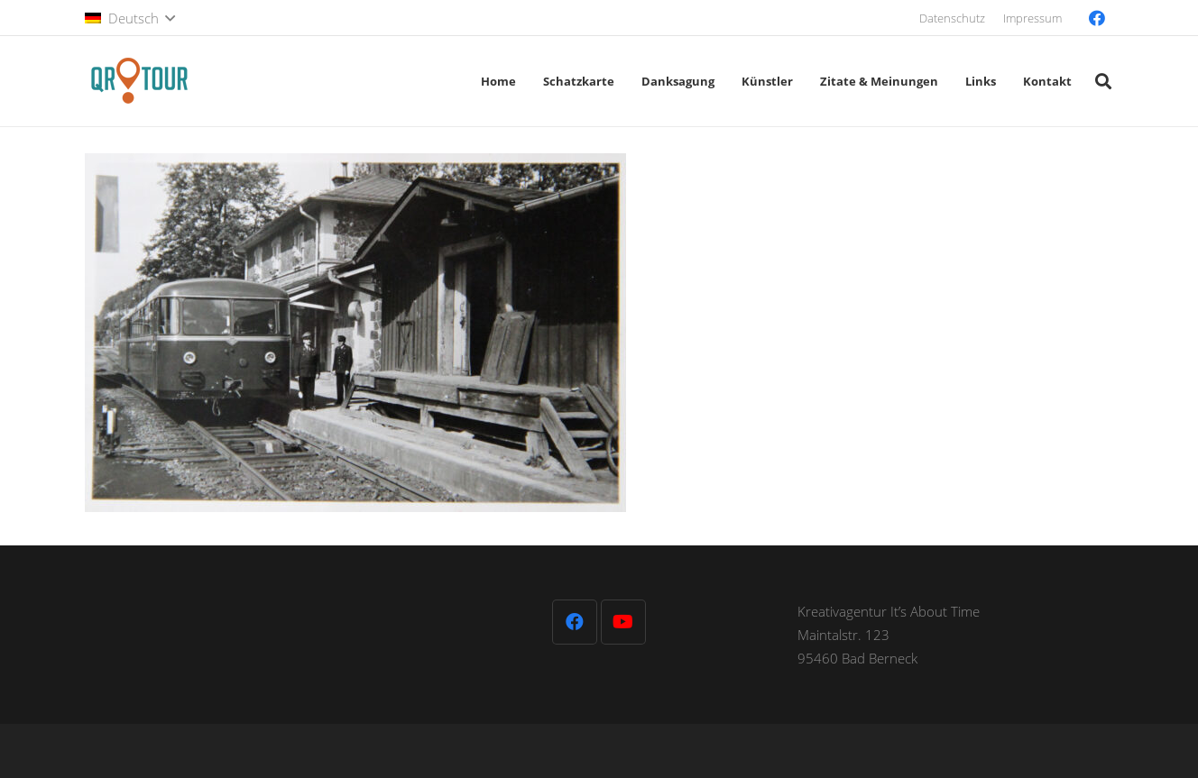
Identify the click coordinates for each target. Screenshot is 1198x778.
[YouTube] (623, 622)
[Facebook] (1097, 18)
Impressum (1032, 18)
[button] (130, 18)
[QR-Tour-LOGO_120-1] (139, 81)
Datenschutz (952, 18)
